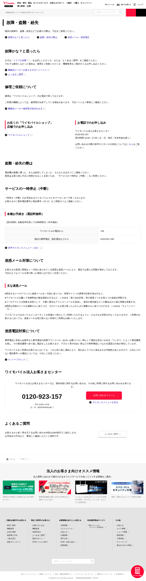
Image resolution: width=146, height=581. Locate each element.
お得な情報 (11, 532)
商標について (44, 574)
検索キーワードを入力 (92, 561)
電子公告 (64, 539)
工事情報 (120, 539)
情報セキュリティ (103, 574)
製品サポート (37, 539)
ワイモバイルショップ (19, 135)
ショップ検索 (122, 532)
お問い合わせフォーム (104, 395)
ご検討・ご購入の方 (131, 13)
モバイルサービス (40, 3)
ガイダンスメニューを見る (105, 402)
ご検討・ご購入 (72, 3)
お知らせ (64, 532)
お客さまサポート (57, 3)
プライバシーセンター (83, 574)
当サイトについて (27, 574)
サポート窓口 (141, 13)
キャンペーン (86, 3)
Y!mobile (8, 4)
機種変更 (10, 529)
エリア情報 (121, 529)
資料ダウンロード (14, 542)
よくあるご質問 (38, 535)
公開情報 (64, 535)
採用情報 (64, 545)
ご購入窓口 (11, 539)
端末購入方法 (12, 535)
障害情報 (120, 535)
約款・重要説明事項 (62, 574)
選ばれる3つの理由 (124, 545)
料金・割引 (22, 3)
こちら (130, 144)
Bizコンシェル (96, 526)
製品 (30, 3)
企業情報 (64, 525)
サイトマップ (122, 542)
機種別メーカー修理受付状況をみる (25, 108)
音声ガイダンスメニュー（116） (24, 248)
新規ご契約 (11, 525)
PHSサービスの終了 (40, 542)
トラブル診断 (19, 60)
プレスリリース (67, 529)
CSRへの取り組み (67, 542)
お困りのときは (38, 525)
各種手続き (36, 532)
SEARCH (120, 12)
